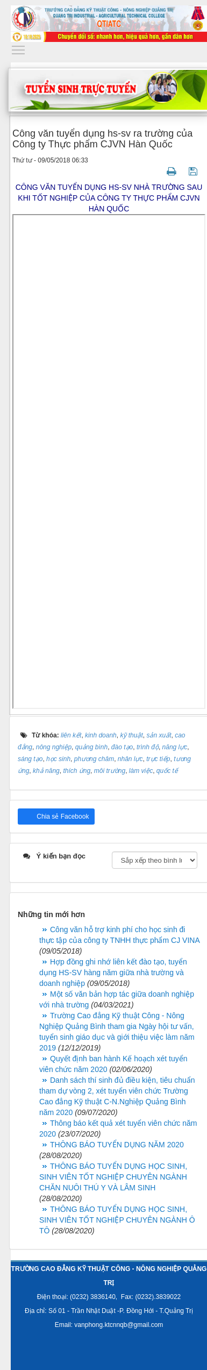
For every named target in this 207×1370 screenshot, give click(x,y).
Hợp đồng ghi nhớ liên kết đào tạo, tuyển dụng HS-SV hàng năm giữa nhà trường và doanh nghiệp (113, 972)
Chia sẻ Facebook (62, 816)
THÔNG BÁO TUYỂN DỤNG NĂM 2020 (117, 1144)
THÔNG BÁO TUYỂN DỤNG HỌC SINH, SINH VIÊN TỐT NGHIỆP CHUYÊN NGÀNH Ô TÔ (117, 1220)
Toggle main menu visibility (19, 47)
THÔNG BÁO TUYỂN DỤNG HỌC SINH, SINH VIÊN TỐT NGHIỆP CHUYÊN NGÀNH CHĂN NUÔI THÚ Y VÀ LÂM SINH (113, 1177)
